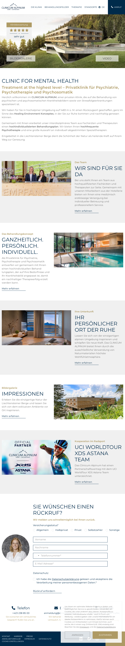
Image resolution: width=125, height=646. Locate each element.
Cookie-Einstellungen (13, 641)
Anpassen (77, 635)
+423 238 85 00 (20, 613)
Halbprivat (61, 530)
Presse (29, 636)
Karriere (18, 636)
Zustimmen (105, 635)
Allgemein (42, 530)
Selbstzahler (95, 530)
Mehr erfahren (83, 210)
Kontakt (6, 636)
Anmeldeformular (11, 639)
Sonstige (114, 530)
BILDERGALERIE (21, 58)
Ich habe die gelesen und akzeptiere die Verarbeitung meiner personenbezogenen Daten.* (74, 581)
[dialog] (91, 622)
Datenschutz (40, 573)
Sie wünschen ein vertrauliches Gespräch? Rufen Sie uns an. (21, 618)
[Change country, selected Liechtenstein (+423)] (36, 555)
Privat (78, 530)
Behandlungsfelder (57, 7)
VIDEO (107, 58)
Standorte (90, 7)
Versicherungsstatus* (45, 525)
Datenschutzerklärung (65, 579)
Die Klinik (36, 7)
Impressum (29, 639)
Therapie (76, 7)
